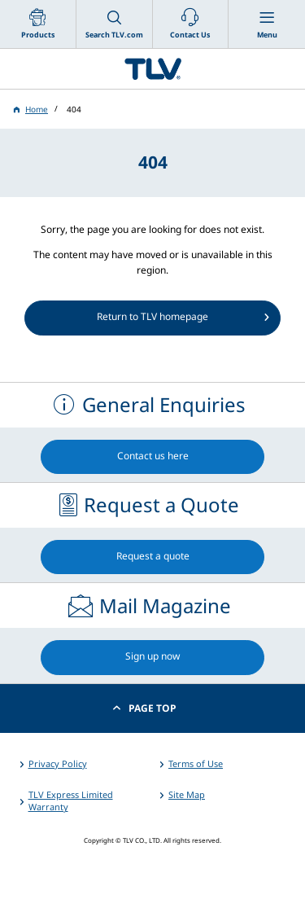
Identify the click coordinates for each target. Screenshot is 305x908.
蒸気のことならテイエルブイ (152, 69)
